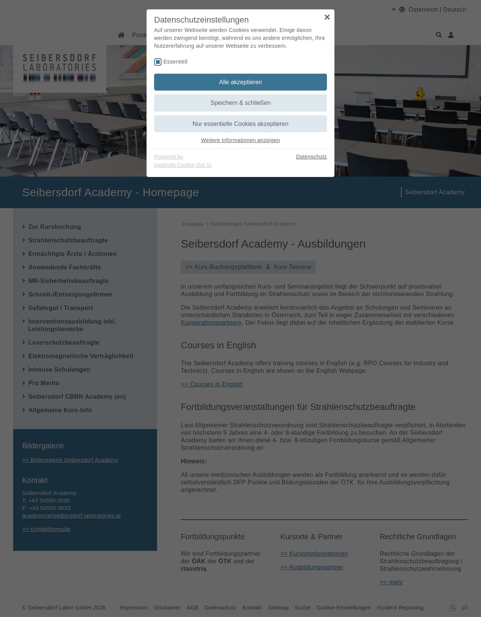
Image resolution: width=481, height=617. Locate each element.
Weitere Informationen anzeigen (240, 140)
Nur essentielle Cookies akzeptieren (240, 124)
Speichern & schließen (240, 103)
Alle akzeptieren (240, 82)
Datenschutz (311, 157)
